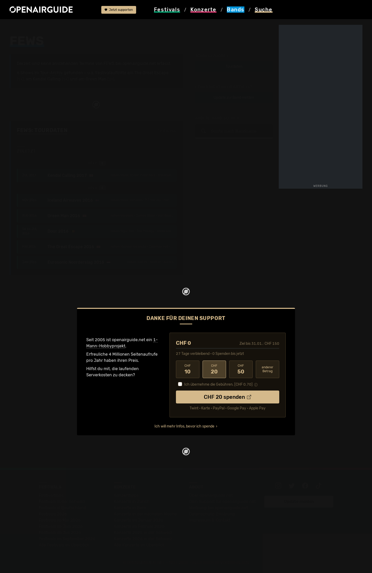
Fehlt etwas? (167, 130)
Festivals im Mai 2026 (60, 520)
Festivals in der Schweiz (62, 501)
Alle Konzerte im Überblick (139, 545)
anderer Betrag (267, 369)
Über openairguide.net (211, 495)
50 (240, 369)
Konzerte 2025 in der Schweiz (143, 532)
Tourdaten (234, 66)
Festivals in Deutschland (62, 507)
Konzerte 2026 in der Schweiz (143, 538)
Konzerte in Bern (130, 507)
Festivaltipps (51, 495)
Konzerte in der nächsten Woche (145, 513)
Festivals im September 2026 (67, 538)
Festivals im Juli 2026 (60, 532)
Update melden (299, 501)
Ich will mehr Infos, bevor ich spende (184, 426)
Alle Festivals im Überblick (64, 545)
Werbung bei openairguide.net (218, 507)
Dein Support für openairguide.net (222, 501)
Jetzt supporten (119, 10)
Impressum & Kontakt (209, 520)
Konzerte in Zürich (132, 501)
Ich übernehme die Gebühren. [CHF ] (218, 384)
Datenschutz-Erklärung (212, 513)
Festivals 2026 (53, 513)
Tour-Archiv (51, 72)
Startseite (19, 26)
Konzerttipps (126, 495)
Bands (39, 26)
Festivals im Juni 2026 (61, 526)
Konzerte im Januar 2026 (138, 520)
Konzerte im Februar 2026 (139, 526)
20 (214, 369)
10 (187, 369)
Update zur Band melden (234, 97)
